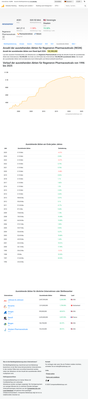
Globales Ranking (11, 6)
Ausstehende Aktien (62, 44)
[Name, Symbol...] (76, 5)
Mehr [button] (73, 44)
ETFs (56, 6)
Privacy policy (50, 374)
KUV (52, 44)
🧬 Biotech (37, 34)
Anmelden (58, 1)
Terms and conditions (52, 377)
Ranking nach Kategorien (44, 6)
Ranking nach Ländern (26, 6)
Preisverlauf (38, 44)
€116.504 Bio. (33, 1)
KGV (46, 44)
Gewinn (29, 44)
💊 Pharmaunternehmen (25, 34)
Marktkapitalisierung (10, 44)
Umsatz (21, 44)
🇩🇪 (68, 1)
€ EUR (78, 1)
